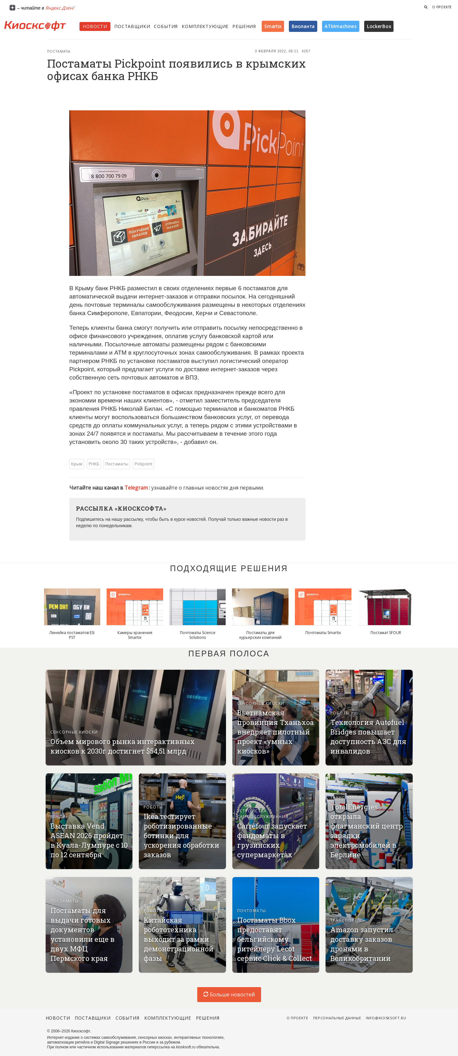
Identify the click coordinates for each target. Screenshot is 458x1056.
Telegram (136, 487)
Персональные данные (337, 1017)
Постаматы (59, 51)
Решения (244, 26)
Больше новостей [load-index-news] (229, 994)
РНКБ (94, 464)
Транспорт (343, 797)
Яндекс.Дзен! (59, 8)
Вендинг (60, 816)
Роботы (340, 713)
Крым (76, 464)
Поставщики (132, 26)
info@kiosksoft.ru (386, 1017)
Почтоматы (251, 910)
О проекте (442, 7)
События (166, 26)
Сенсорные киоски (74, 732)
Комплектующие (205, 26)
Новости (95, 26)
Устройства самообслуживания (263, 813)
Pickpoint (143, 464)
